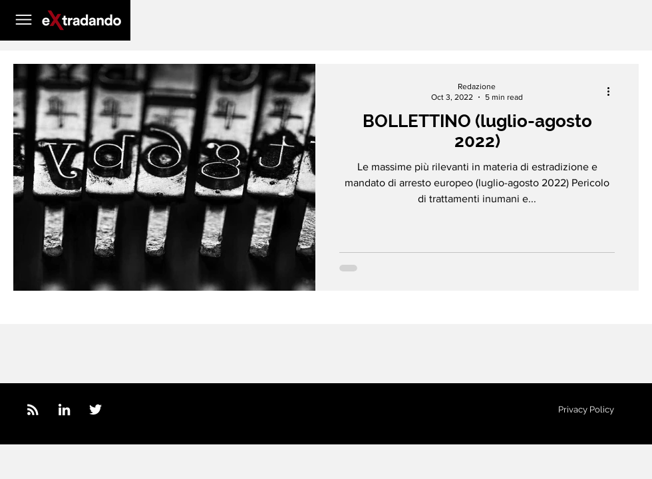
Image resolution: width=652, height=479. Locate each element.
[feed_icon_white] (33, 409)
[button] (23, 20)
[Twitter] (95, 409)
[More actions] (613, 91)
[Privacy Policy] (586, 410)
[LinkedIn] (64, 409)
